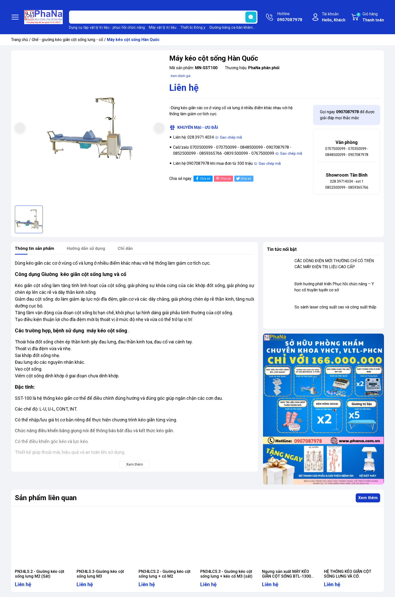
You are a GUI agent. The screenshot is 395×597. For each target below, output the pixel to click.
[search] (250, 17)
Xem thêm (368, 497)
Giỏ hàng (370, 17)
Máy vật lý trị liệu (162, 27)
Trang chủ (19, 39)
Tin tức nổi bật (282, 249)
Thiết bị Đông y (192, 27)
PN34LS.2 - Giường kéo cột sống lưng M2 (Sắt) (39, 574)
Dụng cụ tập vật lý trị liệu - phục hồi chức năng (107, 27)
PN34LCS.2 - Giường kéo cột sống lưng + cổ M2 (164, 574)
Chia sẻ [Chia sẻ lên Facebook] (202, 178)
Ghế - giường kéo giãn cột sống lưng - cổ (67, 39)
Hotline (289, 17)
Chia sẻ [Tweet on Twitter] (243, 178)
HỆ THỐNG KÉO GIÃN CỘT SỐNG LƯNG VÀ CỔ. (347, 574)
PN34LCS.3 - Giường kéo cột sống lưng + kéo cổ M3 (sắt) (226, 574)
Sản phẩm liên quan (46, 498)
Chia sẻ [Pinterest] (223, 178)
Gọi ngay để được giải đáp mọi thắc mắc (347, 114)
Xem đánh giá (180, 76)
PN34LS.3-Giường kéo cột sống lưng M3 (100, 574)
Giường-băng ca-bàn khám (231, 27)
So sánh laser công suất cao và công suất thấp (335, 307)
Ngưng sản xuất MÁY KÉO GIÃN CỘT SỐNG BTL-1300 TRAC (286, 576)
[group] (89, 128)
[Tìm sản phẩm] (163, 17)
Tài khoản (333, 17)
